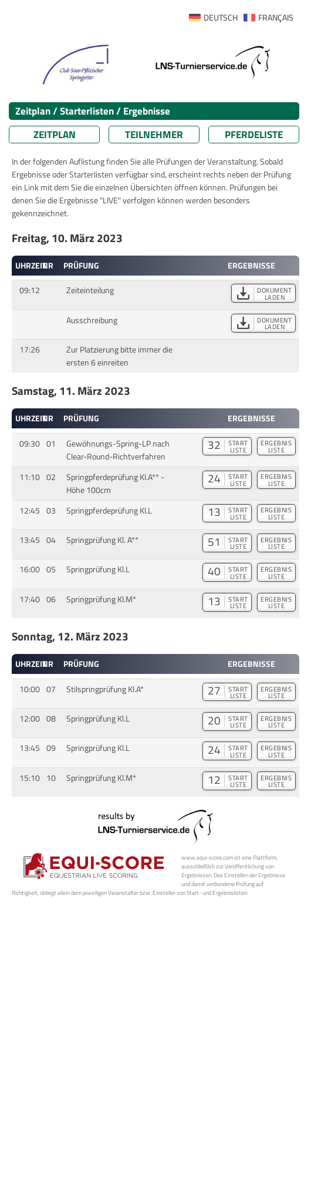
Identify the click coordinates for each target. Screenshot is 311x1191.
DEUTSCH (221, 17)
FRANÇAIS (275, 17)
